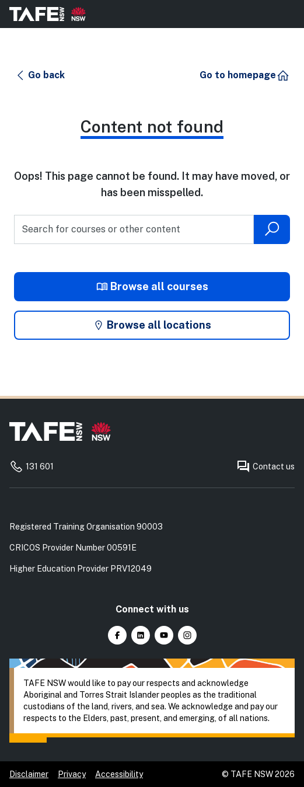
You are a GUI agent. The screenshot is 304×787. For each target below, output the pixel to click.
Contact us (265, 466)
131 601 (31, 466)
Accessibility (119, 774)
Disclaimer (28, 774)
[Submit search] (272, 229)
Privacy (72, 774)
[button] (40, 75)
